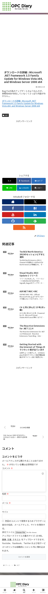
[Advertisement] (24, 42)
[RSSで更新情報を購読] (24, 227)
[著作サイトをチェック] (13, 201)
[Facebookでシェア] (24, 181)
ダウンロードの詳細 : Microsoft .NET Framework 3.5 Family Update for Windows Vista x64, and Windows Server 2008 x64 (22, 103)
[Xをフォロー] (35, 201)
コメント (7, 468)
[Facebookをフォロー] (13, 208)
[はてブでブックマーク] (38, 181)
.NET (5, 115)
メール (6, 502)
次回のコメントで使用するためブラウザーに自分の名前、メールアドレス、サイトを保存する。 (24, 524)
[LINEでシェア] (9, 188)
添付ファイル (8, 532)
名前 (5, 493)
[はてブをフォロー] (35, 208)
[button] (38, 188)
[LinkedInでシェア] (24, 188)
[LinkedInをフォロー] (35, 214)
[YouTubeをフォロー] (13, 214)
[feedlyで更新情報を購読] (35, 221)
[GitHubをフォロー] (13, 221)
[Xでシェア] (9, 181)
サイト (5, 511)
